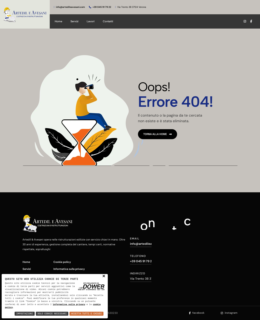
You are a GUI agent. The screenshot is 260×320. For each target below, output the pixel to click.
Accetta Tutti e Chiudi (86, 313)
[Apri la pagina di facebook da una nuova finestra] (253, 21)
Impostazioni (24, 313)
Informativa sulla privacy (69, 269)
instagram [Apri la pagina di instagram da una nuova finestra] (229, 313)
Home (58, 21)
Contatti (108, 21)
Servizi (74, 21)
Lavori (91, 21)
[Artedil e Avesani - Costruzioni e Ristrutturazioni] (25, 14)
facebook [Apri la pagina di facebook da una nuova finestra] (196, 313)
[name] (157, 134)
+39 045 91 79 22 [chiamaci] (100, 6)
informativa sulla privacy (69, 304)
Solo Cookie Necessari (52, 313)
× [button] (103, 276)
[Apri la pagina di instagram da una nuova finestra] (244, 21)
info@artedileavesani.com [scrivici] (69, 6)
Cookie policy (62, 262)
